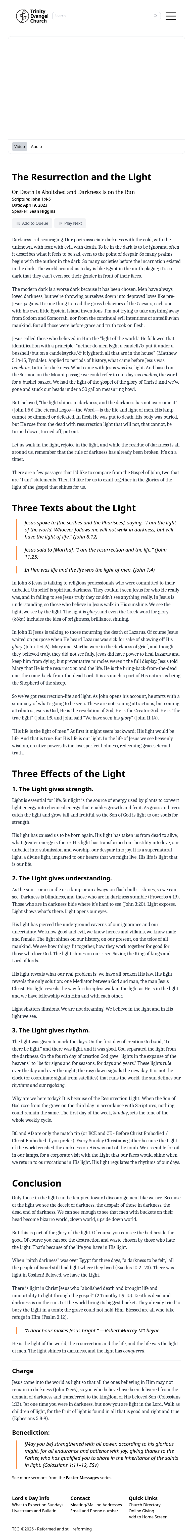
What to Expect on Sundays (37, 1505)
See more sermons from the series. (62, 1477)
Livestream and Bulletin (34, 1511)
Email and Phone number (94, 1511)
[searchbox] (105, 15)
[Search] (156, 16)
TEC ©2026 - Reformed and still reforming (52, 1529)
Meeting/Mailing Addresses (96, 1505)
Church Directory (145, 1505)
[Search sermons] (103, 15)
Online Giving (141, 1511)
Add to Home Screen (148, 1517)
